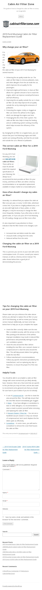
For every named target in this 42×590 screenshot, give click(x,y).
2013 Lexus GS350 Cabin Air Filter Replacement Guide (20, 559)
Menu (21, 16)
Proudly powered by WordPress (12, 586)
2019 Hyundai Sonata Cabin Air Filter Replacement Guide (21, 557)
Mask (9, 403)
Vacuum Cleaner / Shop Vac (17, 413)
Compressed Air (18, 396)
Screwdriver (10, 423)
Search (5, 531)
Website (5, 509)
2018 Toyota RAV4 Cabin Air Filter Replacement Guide (30, 449)
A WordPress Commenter (11, 571)
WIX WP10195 (10, 159)
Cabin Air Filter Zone (21, 4)
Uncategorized (23, 433)
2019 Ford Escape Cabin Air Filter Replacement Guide (12, 449)
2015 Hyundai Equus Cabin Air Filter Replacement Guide (20, 544)
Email (5, 501)
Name (5, 493)
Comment (7, 469)
